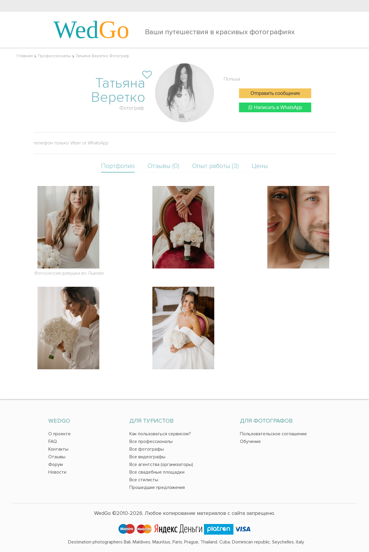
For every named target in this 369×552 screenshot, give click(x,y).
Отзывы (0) (163, 166)
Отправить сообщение (275, 94)
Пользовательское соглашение (273, 434)
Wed (91, 29)
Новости (57, 472)
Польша (232, 79)
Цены (260, 166)
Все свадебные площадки (157, 472)
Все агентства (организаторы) (161, 464)
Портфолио (118, 166)
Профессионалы (54, 55)
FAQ (52, 441)
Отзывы (56, 457)
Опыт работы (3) (215, 166)
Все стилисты (143, 480)
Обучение (250, 441)
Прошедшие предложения (157, 487)
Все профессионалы (151, 441)
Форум (55, 464)
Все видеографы (147, 457)
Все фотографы (146, 449)
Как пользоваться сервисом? (160, 434)
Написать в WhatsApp (275, 107)
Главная (25, 55)
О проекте (59, 434)
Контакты (58, 449)
